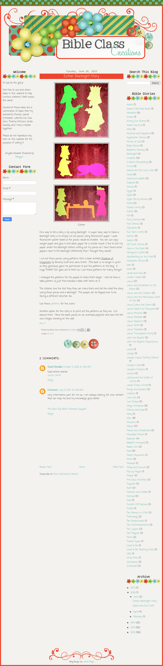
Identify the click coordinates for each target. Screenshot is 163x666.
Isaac (129, 269)
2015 (133, 593)
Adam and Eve (134, 125)
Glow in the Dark (136, 248)
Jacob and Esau (135, 273)
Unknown (53, 390)
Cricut (130, 166)
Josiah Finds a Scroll (137, 385)
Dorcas (130, 187)
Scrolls (130, 508)
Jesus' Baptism (135, 321)
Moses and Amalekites (138, 430)
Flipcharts (132, 228)
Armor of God (134, 142)
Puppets (131, 484)
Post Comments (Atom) (65, 474)
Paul (129, 451)
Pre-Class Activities (137, 480)
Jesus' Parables (135, 329)
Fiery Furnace (134, 220)
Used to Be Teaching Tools (140, 549)
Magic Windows (135, 406)
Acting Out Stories (136, 121)
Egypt (130, 191)
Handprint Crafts (136, 252)
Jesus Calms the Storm (139, 305)
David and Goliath (136, 178)
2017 (133, 588)
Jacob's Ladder (134, 277)
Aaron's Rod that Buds (138, 109)
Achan (130, 117)
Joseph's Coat (134, 365)
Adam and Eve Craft (143, 606)
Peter (129, 459)
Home (82, 467)
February (138, 617)
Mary (129, 414)
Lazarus (131, 393)
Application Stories (136, 137)
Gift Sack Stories (136, 244)
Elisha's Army (134, 207)
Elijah (129, 195)
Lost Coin (131, 397)
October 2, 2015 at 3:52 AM (77, 367)
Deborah (131, 183)
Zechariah (132, 566)
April (136, 612)
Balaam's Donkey (136, 150)
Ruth (129, 488)
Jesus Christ (54, 375)
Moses (130, 426)
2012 (133, 632)
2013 (133, 627)
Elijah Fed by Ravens (137, 199)
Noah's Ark (132, 447)
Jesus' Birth (133, 325)
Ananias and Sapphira (138, 133)
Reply (50, 380)
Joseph (130, 353)
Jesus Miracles (134, 313)
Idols (129, 265)
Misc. (129, 418)
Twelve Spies (133, 541)
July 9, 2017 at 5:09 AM (71, 390)
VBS (129, 554)
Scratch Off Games (137, 504)
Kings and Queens (136, 389)
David (129, 174)
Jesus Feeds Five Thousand (141, 309)
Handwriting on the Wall (140, 257)
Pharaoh (131, 463)
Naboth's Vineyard (136, 443)
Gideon (130, 240)
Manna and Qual (135, 410)
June (136, 597)
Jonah (130, 349)
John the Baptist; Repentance (142, 342)
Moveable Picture (135, 434)
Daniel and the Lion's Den (140, 170)
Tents (129, 537)
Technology (132, 517)
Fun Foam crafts (135, 232)
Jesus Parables (135, 317)
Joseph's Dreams (136, 369)
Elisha (130, 203)
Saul (129, 500)
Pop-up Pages (134, 471)
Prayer (130, 475)
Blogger (19, 157)
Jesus (130, 281)
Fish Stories (133, 224)
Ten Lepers (133, 529)
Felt (128, 216)
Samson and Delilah (137, 492)
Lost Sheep (133, 402)
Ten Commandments (138, 525)
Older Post (118, 467)
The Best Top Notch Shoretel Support (67, 409)
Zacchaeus (132, 562)
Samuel (131, 496)
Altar (129, 129)
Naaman (131, 439)
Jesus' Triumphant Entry (140, 333)
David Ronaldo (55, 367)
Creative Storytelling (137, 162)
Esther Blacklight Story (145, 601)
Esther (50, 333)
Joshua (130, 373)
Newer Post (45, 467)
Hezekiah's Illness (136, 261)
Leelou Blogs (88, 661)
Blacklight (132, 154)
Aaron (130, 104)
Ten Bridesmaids (135, 521)
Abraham (131, 113)
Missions (131, 422)
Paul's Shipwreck (136, 455)
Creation (131, 158)
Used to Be (132, 545)
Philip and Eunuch (136, 467)
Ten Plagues (133, 533)
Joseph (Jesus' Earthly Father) (143, 358)
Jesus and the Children (139, 293)
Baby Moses (133, 146)
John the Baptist (135, 338)
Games (130, 236)
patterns (55, 304)
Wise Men (132, 558)
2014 (133, 623)
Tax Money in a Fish (137, 513)
